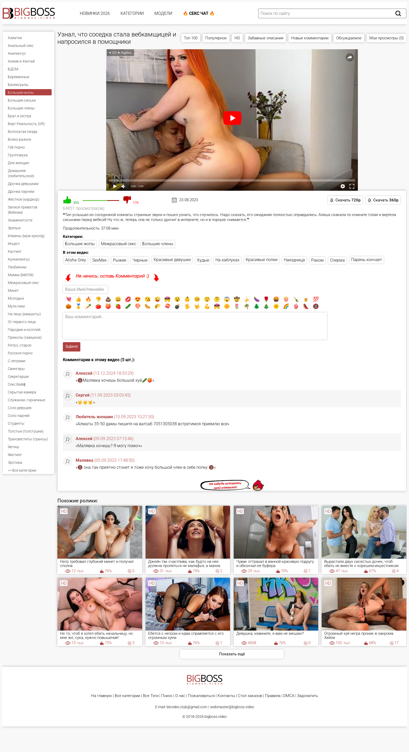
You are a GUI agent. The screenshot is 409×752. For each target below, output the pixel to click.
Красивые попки (262, 259)
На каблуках (227, 259)
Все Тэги (150, 696)
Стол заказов (250, 696)
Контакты (226, 696)
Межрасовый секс (118, 243)
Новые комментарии (309, 38)
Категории (132, 13)
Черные (140, 260)
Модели (163, 13)
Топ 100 (190, 38)
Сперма (337, 260)
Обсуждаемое (349, 38)
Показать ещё (232, 654)
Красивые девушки (172, 259)
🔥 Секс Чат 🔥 (199, 13)
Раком (317, 260)
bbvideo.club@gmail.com (187, 707)
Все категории (127, 696)
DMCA (288, 696)
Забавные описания (265, 38)
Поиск (166, 696)
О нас (180, 696)
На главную (101, 696)
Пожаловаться (201, 696)
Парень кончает (366, 259)
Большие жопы (80, 243)
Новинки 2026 (95, 13)
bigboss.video (215, 716)
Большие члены (157, 243)
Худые (203, 260)
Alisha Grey (75, 259)
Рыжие (119, 260)
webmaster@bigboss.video (232, 707)
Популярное (216, 38)
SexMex (99, 260)
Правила (272, 696)
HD (237, 38)
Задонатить (307, 696)
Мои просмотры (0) (386, 38)
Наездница (294, 259)
